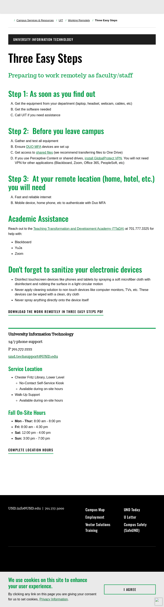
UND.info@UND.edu (25, 508)
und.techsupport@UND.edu (33, 357)
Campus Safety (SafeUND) (135, 527)
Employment (94, 517)
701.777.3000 (54, 508)
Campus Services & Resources (35, 20)
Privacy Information (54, 599)
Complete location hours (30, 449)
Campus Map (95, 509)
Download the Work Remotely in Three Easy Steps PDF (56, 311)
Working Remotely (79, 20)
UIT (61, 20)
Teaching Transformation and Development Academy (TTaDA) (78, 228)
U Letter (130, 517)
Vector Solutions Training (97, 527)
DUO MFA (33, 146)
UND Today (132, 509)
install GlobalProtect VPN (103, 158)
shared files (44, 152)
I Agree (140, 589)
